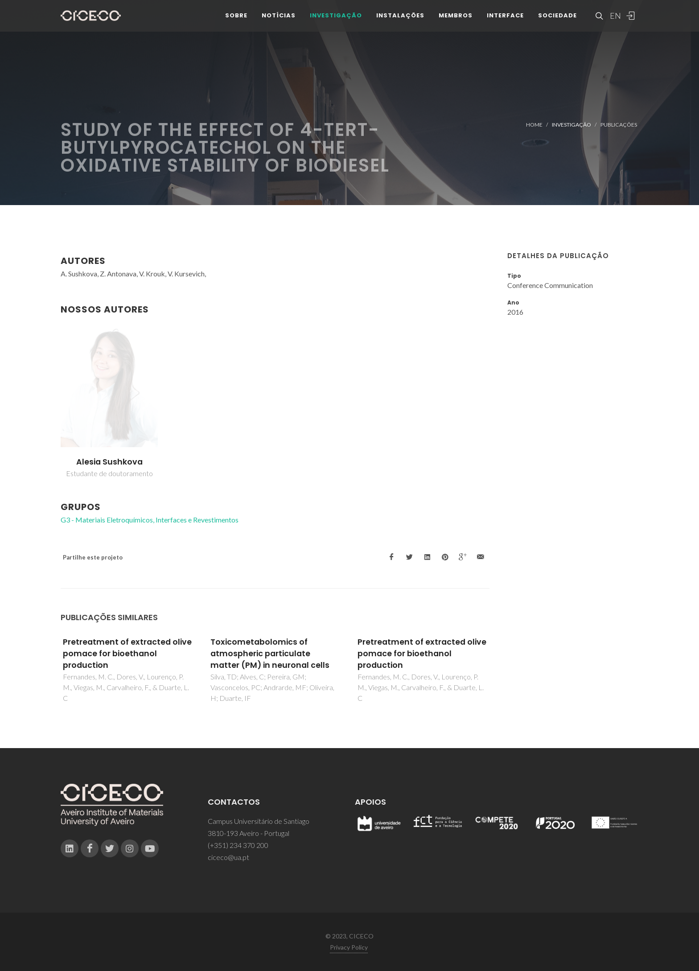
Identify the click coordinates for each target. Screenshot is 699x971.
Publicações (618, 124)
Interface (505, 22)
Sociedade (557, 22)
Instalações (400, 22)
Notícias (279, 22)
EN (614, 22)
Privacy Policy (349, 947)
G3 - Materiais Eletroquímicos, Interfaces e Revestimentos (149, 519)
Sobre (236, 22)
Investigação (336, 22)
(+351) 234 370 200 (238, 845)
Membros (456, 22)
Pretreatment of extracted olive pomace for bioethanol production (127, 654)
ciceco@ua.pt (228, 857)
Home (534, 124)
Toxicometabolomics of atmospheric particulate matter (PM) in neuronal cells (269, 654)
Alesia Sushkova (109, 462)
